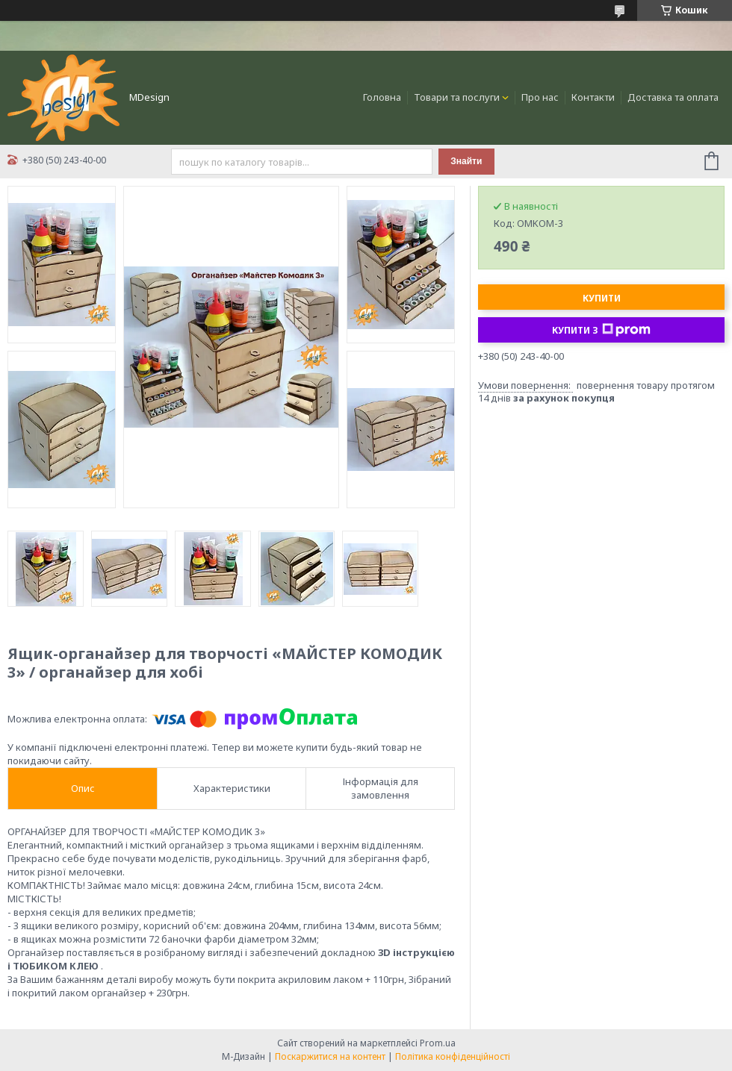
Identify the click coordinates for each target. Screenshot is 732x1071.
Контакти (593, 97)
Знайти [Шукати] (466, 161)
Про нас (540, 97)
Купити (602, 298)
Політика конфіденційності (452, 1056)
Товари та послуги (457, 97)
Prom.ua (438, 1043)
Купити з (601, 330)
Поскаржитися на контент (330, 1056)
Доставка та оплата (673, 97)
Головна (382, 97)
